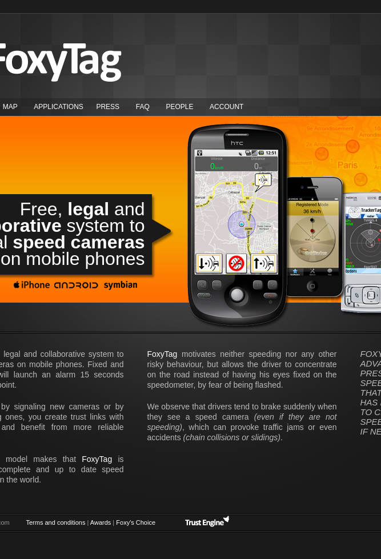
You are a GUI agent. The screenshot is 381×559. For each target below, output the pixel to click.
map (10, 107)
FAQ (143, 107)
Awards (100, 522)
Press (107, 107)
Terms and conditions (56, 522)
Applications (58, 107)
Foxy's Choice (135, 522)
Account (226, 107)
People (179, 107)
